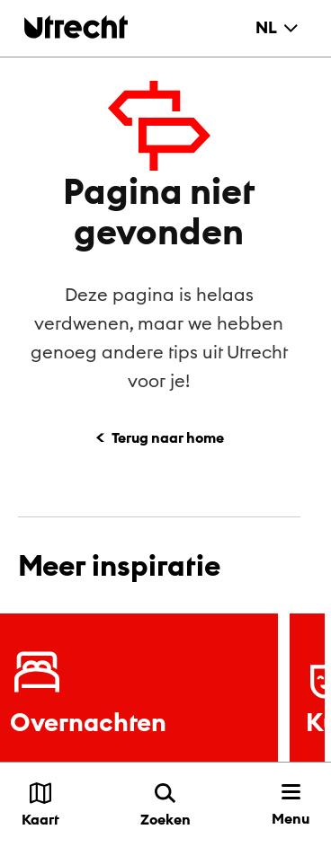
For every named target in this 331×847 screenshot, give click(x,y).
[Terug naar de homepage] (76, 26)
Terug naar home (168, 437)
